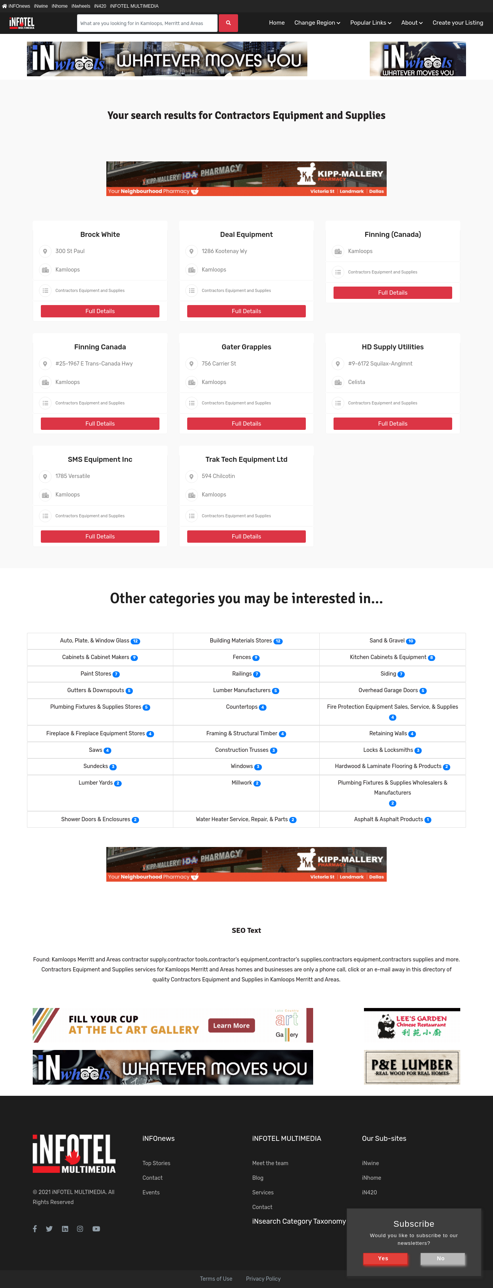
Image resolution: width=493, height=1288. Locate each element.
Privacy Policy (263, 1279)
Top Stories (156, 1163)
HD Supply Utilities (393, 347)
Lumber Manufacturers (242, 690)
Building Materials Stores (241, 640)
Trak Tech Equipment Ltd (246, 459)
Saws (95, 750)
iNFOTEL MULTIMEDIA (134, 6)
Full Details (100, 311)
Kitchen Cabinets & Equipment (388, 657)
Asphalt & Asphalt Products (388, 819)
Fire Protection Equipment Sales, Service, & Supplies (392, 707)
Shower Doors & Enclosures (95, 819)
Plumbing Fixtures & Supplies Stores (95, 707)
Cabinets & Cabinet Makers (95, 657)
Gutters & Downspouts (95, 690)
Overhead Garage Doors (388, 690)
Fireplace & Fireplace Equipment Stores (95, 733)
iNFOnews (16, 6)
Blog (257, 1178)
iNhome (59, 6)
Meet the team (270, 1163)
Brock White (100, 234)
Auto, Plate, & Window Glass (94, 640)
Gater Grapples (246, 347)
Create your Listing (458, 22)
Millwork (242, 783)
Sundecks (96, 766)
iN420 (100, 6)
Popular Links (368, 22)
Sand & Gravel (387, 640)
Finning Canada (100, 347)
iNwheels (81, 6)
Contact (153, 1178)
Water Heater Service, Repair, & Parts (242, 819)
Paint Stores (95, 674)
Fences (242, 657)
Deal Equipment (246, 234)
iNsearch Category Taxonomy (299, 1221)
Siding (388, 674)
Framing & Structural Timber (242, 733)
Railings (242, 674)
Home (277, 22)
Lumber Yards (96, 783)
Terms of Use (216, 1279)
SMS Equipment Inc (100, 459)
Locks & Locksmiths (388, 750)
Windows (242, 766)
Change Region (314, 22)
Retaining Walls (388, 733)
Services (263, 1192)
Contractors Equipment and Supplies (90, 290)
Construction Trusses (241, 750)
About (409, 22)
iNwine (41, 6)
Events (151, 1192)
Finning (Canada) (393, 234)
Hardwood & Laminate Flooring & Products (388, 766)
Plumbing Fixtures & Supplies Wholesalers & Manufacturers (393, 788)
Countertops (242, 707)
